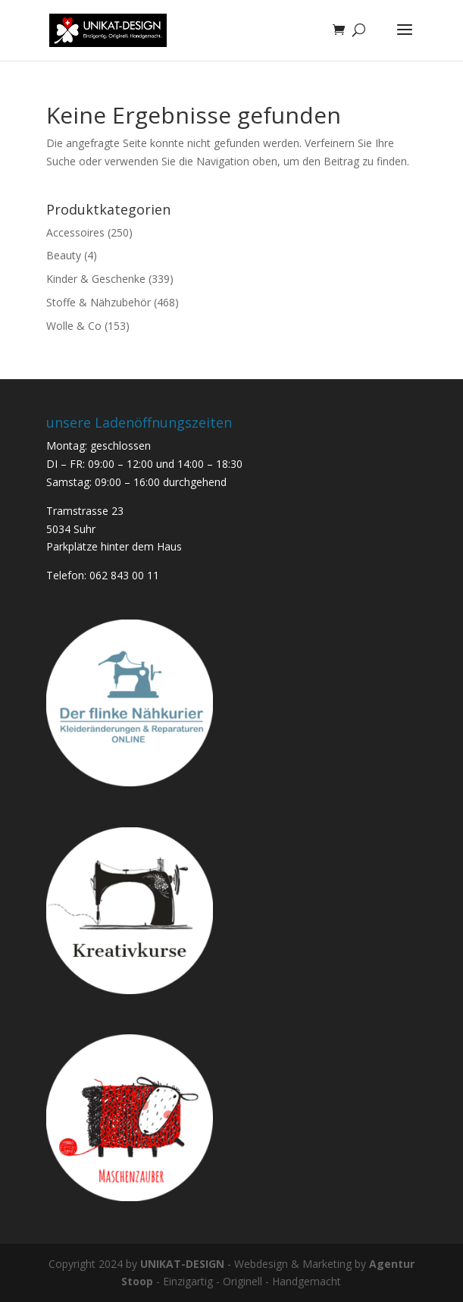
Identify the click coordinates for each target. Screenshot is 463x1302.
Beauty (63, 255)
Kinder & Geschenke (95, 278)
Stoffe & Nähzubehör (98, 302)
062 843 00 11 (124, 575)
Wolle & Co (74, 325)
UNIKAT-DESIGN (182, 1264)
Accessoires (75, 232)
